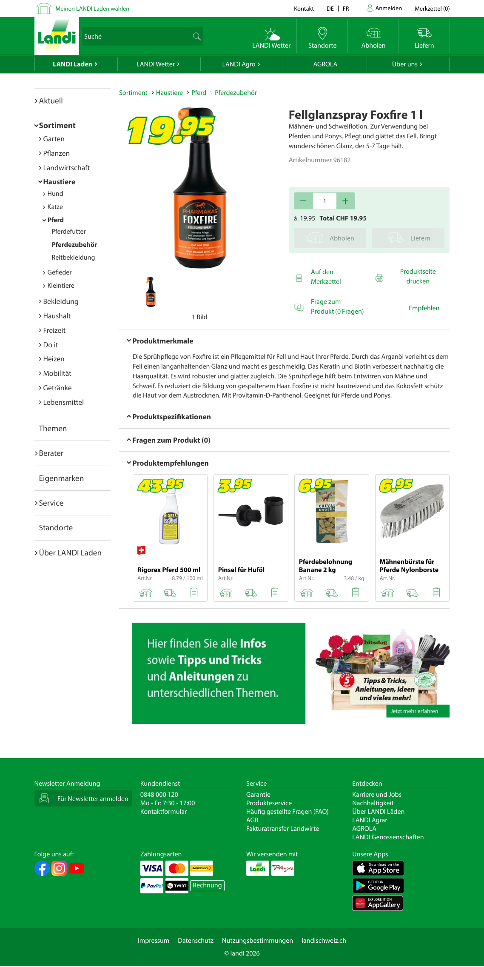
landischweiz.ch (324, 940)
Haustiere (59, 181)
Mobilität (57, 373)
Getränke (57, 387)
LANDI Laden (72, 64)
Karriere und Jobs (376, 794)
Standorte (56, 527)
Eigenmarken (61, 478)
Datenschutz (196, 940)
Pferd (56, 220)
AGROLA (325, 64)
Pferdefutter (69, 231)
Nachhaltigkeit (372, 803)
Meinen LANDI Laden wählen (93, 8)
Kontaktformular (163, 811)
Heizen (54, 358)
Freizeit (54, 330)
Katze (55, 207)
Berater (51, 453)
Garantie (258, 794)
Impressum (153, 940)
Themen (53, 428)
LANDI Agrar (369, 820)
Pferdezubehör (74, 244)
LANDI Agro (238, 64)
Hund (55, 193)
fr (346, 8)
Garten (54, 138)
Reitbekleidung (73, 257)
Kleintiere (61, 285)
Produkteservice (269, 803)
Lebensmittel (63, 402)
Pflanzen (56, 153)
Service (51, 503)
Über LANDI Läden (378, 811)
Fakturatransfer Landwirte (282, 828)
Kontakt (304, 8)
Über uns (405, 64)
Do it (50, 344)
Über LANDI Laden (70, 552)
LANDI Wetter (156, 64)
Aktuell (51, 100)
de (330, 8)
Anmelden (389, 8)
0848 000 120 (159, 794)
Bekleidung (61, 301)
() (432, 8)
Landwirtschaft (66, 167)
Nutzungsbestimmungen (257, 940)
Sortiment (57, 125)
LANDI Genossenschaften (388, 837)
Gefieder (60, 272)
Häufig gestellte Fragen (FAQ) (287, 811)
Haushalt (57, 315)
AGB (252, 820)
